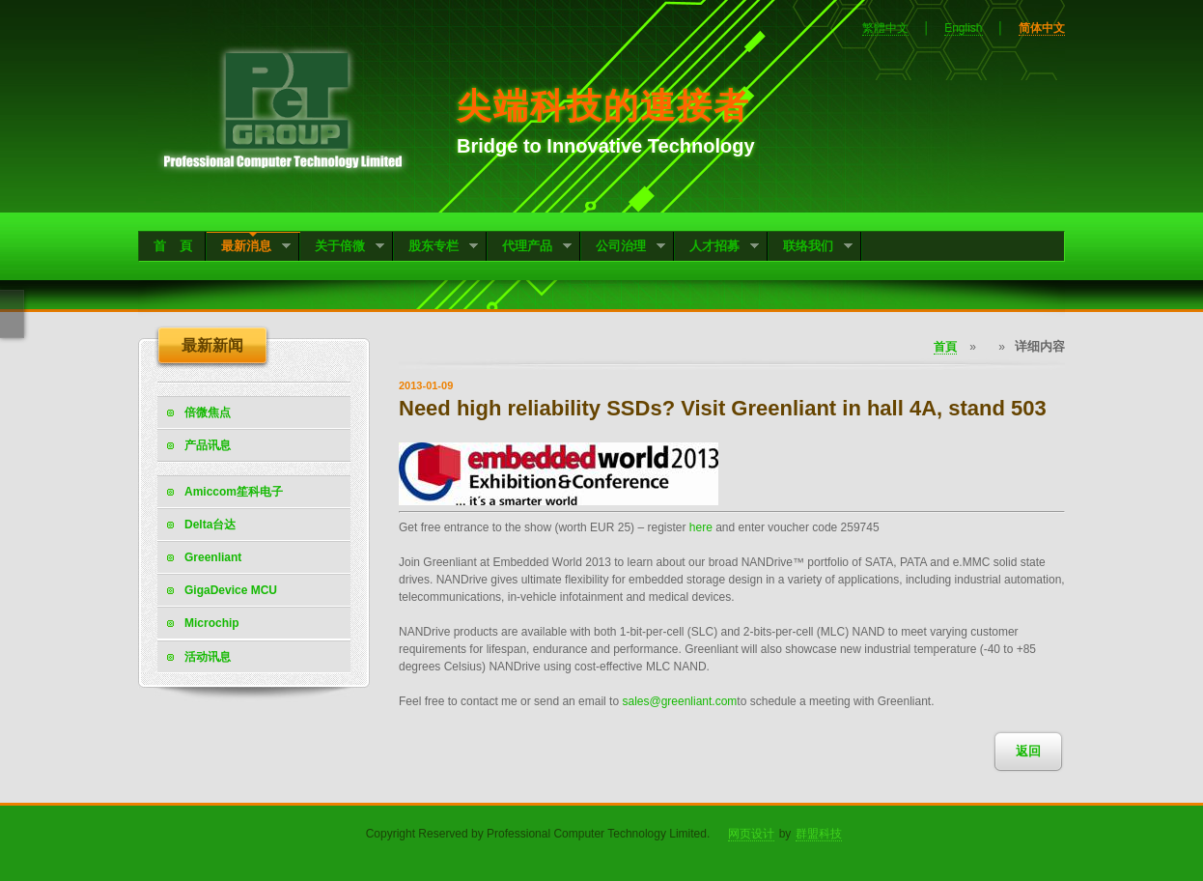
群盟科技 (819, 833)
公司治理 (623, 248)
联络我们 (811, 248)
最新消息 (249, 248)
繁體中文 (885, 28)
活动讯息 (207, 657)
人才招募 (717, 248)
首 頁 (173, 246)
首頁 (945, 347)
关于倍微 (342, 248)
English (963, 28)
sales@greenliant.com (679, 701)
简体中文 (1042, 28)
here (701, 527)
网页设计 (751, 833)
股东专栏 (436, 248)
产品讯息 (207, 445)
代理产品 (530, 248)
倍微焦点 (207, 412)
